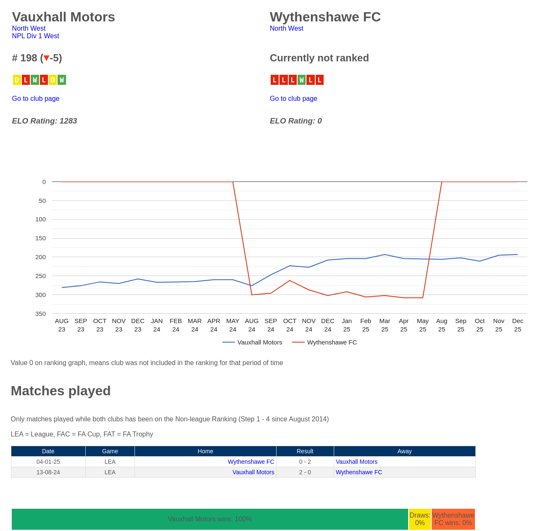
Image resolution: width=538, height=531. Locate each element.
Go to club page (36, 98)
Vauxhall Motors (356, 461)
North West (29, 28)
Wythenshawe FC (251, 461)
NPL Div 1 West (35, 35)
